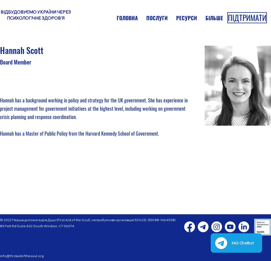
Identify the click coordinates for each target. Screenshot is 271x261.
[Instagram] (216, 226)
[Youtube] (230, 226)
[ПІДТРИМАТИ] (247, 17)
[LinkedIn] (243, 226)
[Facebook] (189, 226)
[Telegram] (203, 226)
